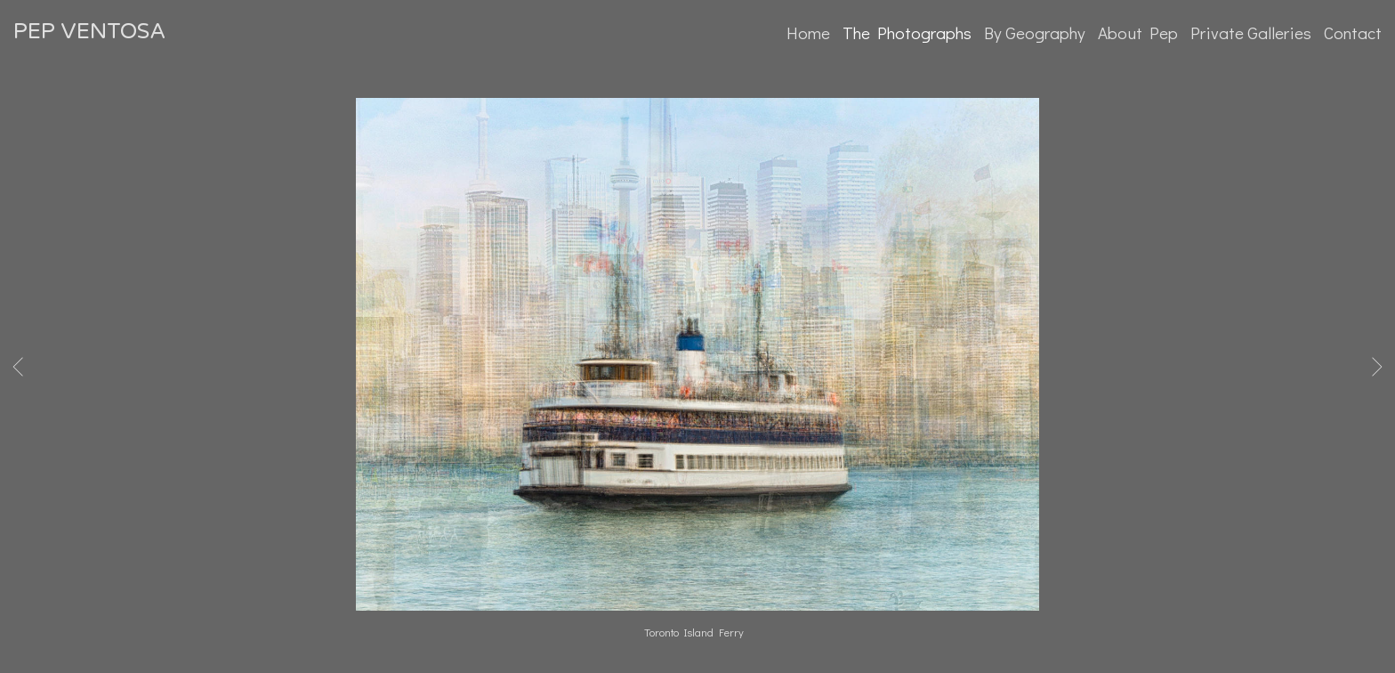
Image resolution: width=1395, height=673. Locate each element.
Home (808, 32)
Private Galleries (1250, 32)
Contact (1353, 32)
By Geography (1034, 32)
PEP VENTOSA (89, 32)
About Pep (1138, 32)
